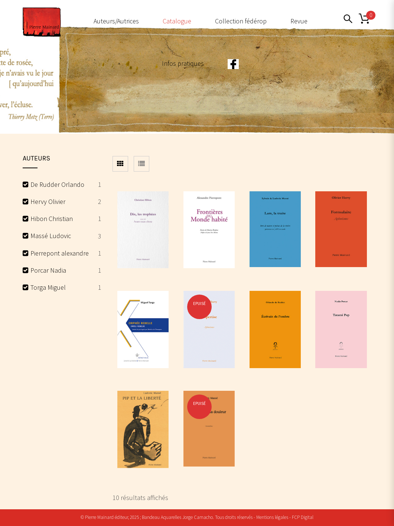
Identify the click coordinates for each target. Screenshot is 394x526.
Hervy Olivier (47, 201)
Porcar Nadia (48, 270)
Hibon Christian (51, 218)
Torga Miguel (48, 287)
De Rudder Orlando (57, 184)
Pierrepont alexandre (59, 253)
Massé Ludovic (50, 235)
